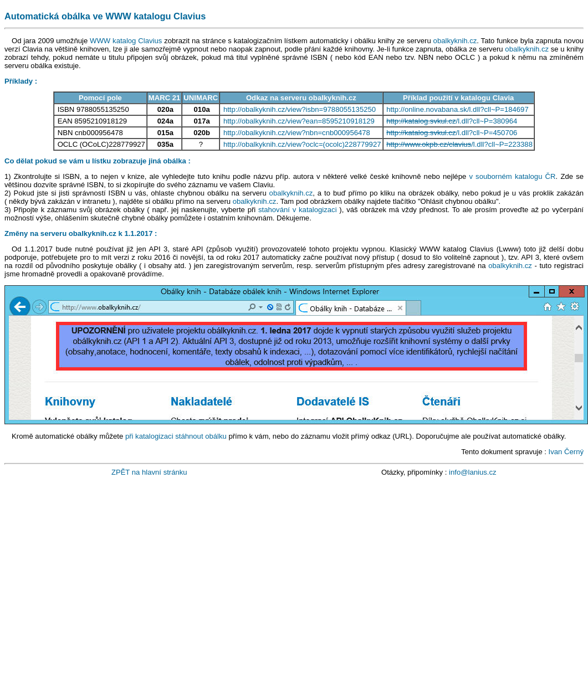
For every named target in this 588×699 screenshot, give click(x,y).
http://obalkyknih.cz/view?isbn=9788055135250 (299, 109)
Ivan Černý (566, 452)
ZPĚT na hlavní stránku (149, 472)
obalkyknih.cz (455, 41)
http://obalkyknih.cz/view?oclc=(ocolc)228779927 (302, 144)
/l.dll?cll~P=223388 (459, 144)
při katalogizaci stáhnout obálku (176, 436)
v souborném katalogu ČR (512, 176)
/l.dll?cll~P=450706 (451, 133)
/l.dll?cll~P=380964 (451, 121)
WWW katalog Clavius (126, 41)
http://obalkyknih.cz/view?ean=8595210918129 (299, 121)
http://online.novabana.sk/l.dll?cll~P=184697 (457, 109)
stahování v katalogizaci (297, 209)
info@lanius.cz (472, 472)
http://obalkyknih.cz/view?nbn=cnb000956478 (296, 133)
